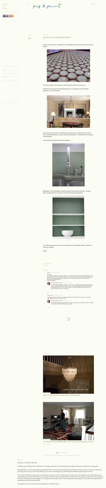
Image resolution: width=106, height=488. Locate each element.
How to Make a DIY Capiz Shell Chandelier (61, 395)
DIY (29, 40)
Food (4, 6)
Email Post (48, 263)
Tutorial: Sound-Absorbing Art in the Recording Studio (68, 442)
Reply (48, 292)
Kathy (48, 272)
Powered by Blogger (61, 453)
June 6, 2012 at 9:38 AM (67, 282)
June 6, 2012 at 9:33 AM (54, 272)
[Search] (93, 4)
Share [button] (29, 34)
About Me (5, 4)
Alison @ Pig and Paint (56, 282)
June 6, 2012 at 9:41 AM (66, 300)
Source (68, 187)
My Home (5, 8)
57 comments (49, 397)
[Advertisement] (60, 19)
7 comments (49, 444)
